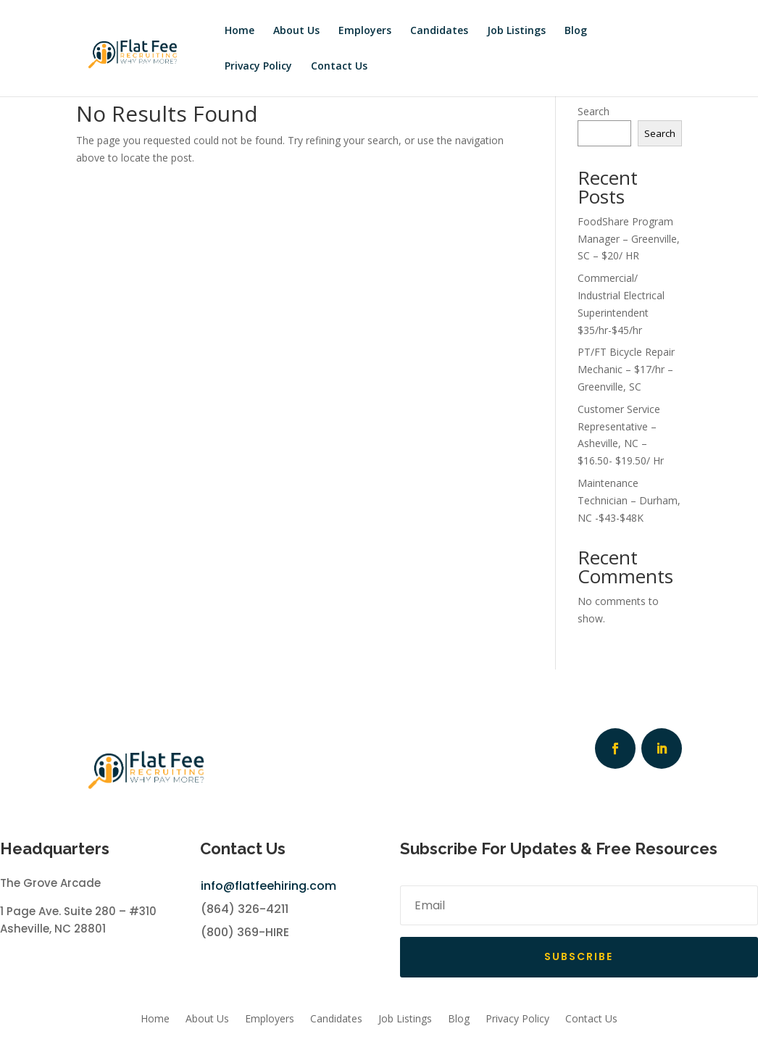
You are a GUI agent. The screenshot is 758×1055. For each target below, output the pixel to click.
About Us (296, 30)
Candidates (439, 30)
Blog (576, 30)
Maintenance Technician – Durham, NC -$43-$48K (629, 500)
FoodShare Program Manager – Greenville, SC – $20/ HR (629, 238)
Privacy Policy (258, 65)
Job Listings (516, 30)
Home (239, 30)
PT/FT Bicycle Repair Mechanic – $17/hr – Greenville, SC (626, 369)
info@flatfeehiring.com (268, 885)
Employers (364, 30)
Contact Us (339, 65)
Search (593, 111)
